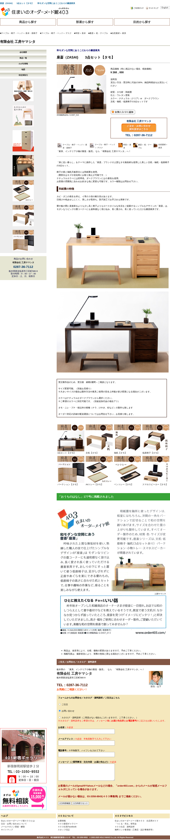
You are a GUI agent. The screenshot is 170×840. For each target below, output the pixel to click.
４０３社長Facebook (67, 827)
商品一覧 (23, 58)
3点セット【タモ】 (70, 451)
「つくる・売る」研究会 (126, 824)
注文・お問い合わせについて (14, 824)
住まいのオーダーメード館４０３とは (18, 821)
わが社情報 (23, 64)
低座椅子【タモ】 (155, 451)
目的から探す (142, 22)
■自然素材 (115, 33)
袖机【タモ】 (127, 451)
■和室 (76, 33)
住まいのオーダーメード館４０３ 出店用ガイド (136, 821)
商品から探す (28, 22)
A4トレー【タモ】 (99, 483)
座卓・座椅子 (31, 33)
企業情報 (62, 821)
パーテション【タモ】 (70, 483)
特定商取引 (23, 75)
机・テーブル (102, 33)
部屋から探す (85, 22)
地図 (23, 69)
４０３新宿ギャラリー (68, 824)
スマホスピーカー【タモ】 (155, 483)
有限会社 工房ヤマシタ (18, 41)
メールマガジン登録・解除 (13, 827)
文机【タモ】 (99, 451)
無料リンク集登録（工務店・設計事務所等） (134, 830)
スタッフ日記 (64, 830)
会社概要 (23, 52)
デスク (69, 33)
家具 (124, 33)
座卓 (84, 33)
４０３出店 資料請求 (125, 827)
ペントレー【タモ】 (127, 483)
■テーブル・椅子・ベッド (11, 33)
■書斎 (91, 33)
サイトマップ (7, 830)
